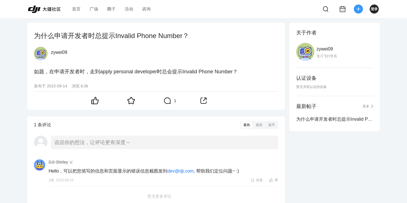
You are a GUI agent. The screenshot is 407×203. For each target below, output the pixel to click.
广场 (94, 8)
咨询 (146, 8)
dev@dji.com (180, 171)
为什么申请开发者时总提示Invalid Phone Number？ (334, 119)
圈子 (111, 8)
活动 (129, 8)
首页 (76, 8)
